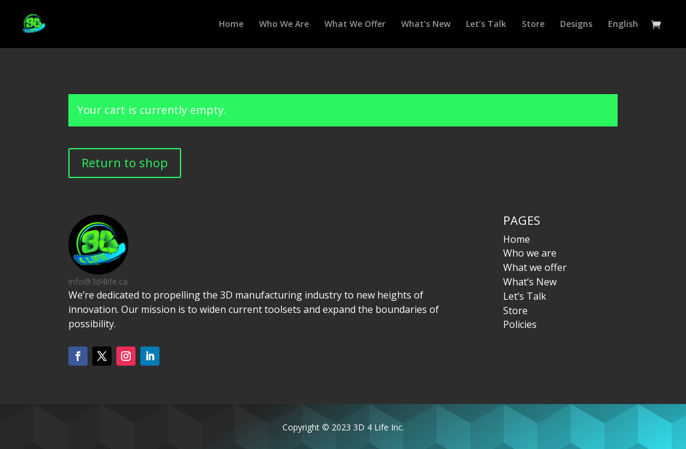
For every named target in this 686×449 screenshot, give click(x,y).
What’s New (425, 24)
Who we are (529, 253)
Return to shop (125, 163)
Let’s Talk (486, 24)
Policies (520, 324)
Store (533, 24)
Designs (576, 24)
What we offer (535, 267)
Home (231, 24)
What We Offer (355, 24)
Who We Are (284, 24)
